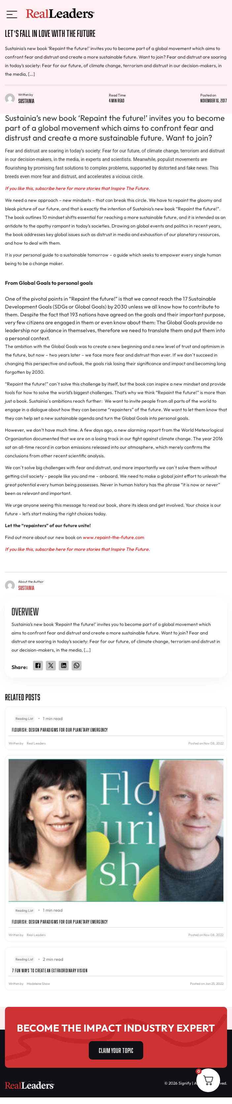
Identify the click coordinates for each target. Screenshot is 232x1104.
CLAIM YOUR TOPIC (116, 1050)
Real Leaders (36, 743)
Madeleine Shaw (38, 984)
